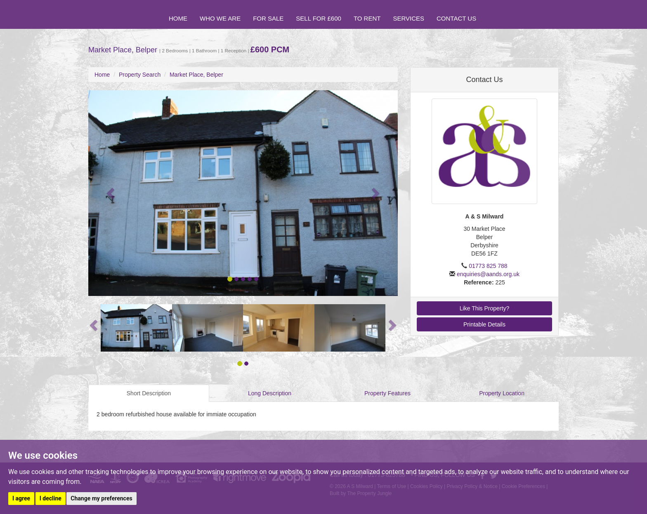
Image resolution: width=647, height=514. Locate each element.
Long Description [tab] (269, 393)
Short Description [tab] (149, 393)
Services (408, 18)
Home (178, 18)
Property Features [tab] (387, 393)
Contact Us (456, 18)
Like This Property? (484, 308)
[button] (111, 193)
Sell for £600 (318, 18)
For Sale (268, 18)
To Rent (367, 18)
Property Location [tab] (501, 393)
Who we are (220, 18)
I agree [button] (21, 498)
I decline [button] (50, 498)
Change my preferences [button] (101, 498)
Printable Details (484, 324)
